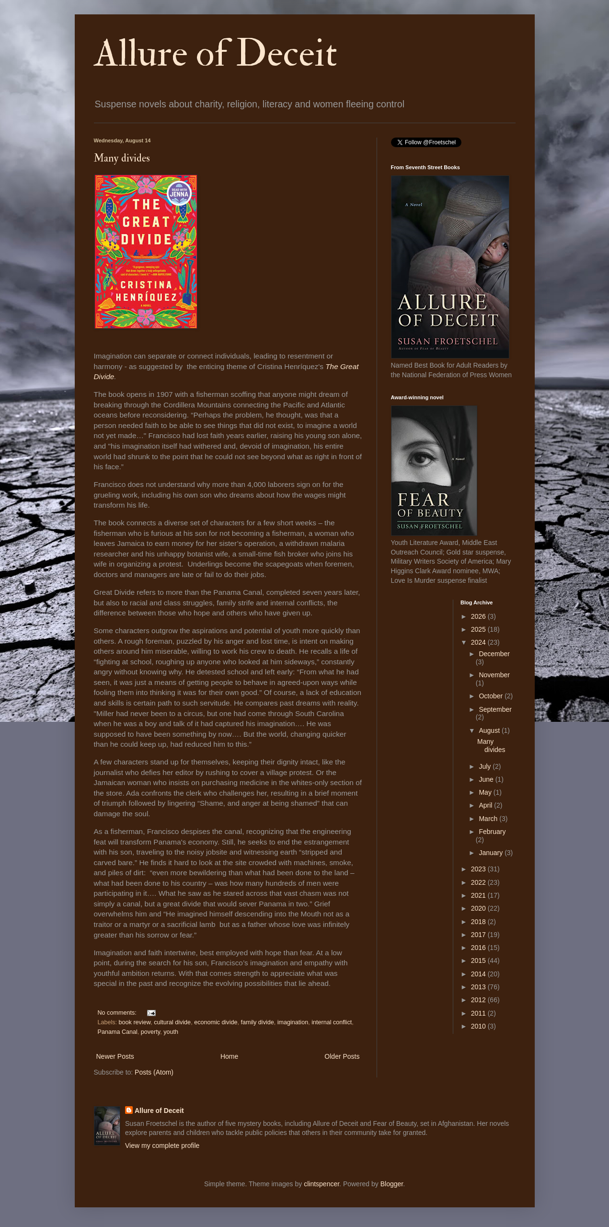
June (487, 779)
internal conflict (331, 1022)
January (492, 853)
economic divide (215, 1022)
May (486, 792)
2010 (479, 1026)
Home (229, 1056)
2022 (479, 882)
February (492, 831)
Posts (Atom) (154, 1072)
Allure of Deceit (215, 54)
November (494, 675)
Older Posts (341, 1056)
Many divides (122, 158)
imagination (292, 1022)
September (495, 709)
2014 (479, 974)
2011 (479, 1013)
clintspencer (321, 1184)
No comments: (118, 1012)
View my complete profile (162, 1145)
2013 (479, 987)
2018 (479, 922)
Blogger (391, 1184)
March (489, 818)
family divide (257, 1022)
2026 (479, 616)
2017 (479, 934)
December (494, 654)
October (492, 696)
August (490, 730)
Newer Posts (115, 1056)
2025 (479, 629)
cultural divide (172, 1022)
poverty (150, 1032)
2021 (479, 895)
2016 (479, 947)
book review (135, 1022)
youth (170, 1032)
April (486, 805)
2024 (479, 642)
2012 (479, 1000)
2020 (479, 908)
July (486, 766)
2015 (479, 960)
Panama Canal (118, 1032)
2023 (479, 869)
